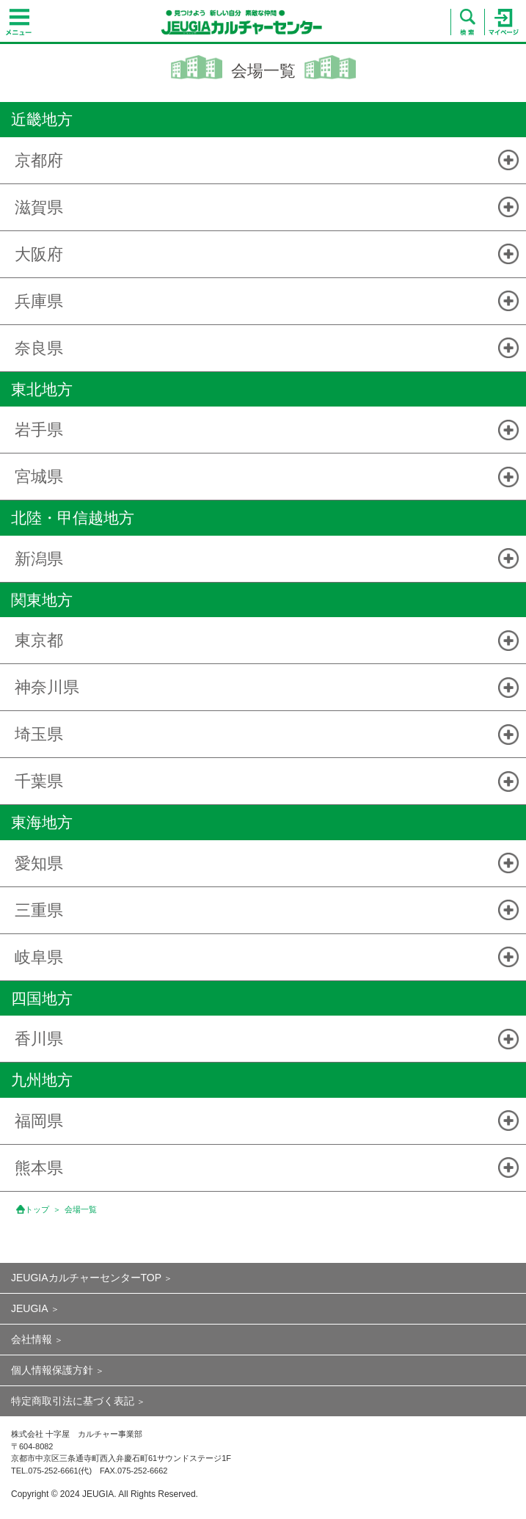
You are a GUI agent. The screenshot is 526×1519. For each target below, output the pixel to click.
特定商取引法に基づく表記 (72, 1401)
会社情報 (31, 1339)
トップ (37, 1209)
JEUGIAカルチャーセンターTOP (86, 1277)
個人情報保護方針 (52, 1370)
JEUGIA (29, 1308)
